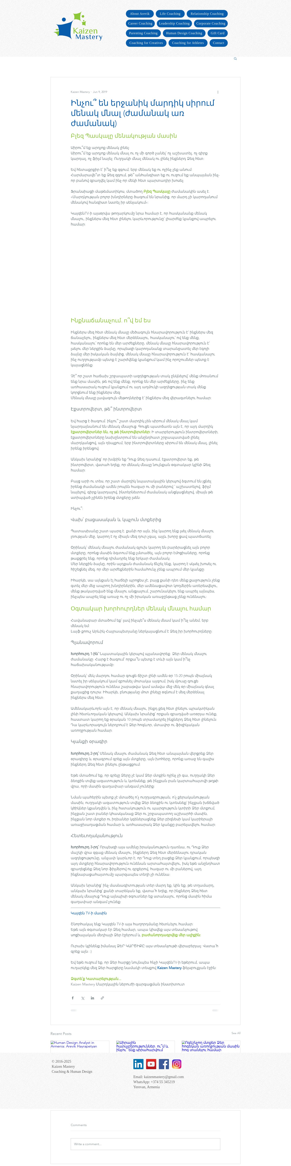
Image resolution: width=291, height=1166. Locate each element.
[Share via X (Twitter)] (82, 998)
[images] (177, 1064)
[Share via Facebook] (73, 998)
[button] (235, 58)
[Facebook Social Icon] (164, 1064)
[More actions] (217, 91)
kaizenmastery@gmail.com (164, 1077)
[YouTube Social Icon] (151, 1064)
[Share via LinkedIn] (92, 998)
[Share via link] (102, 998)
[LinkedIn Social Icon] (138, 1064)
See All (236, 1033)
